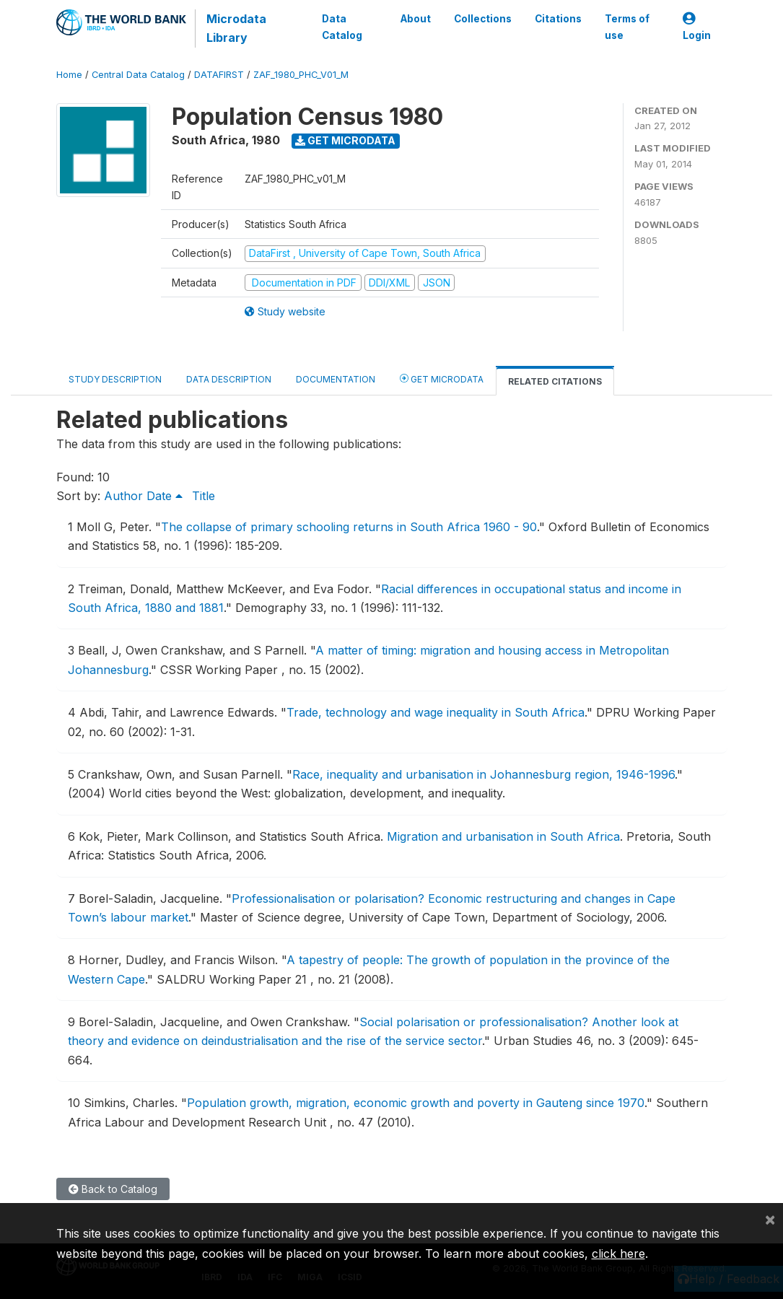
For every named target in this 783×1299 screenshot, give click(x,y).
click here (618, 1253)
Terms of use (627, 26)
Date (164, 496)
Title (203, 496)
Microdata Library (236, 28)
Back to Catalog (113, 1189)
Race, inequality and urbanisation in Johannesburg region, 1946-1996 (483, 774)
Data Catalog (342, 26)
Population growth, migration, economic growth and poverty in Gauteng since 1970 (415, 1102)
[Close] (770, 1219)
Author (123, 496)
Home (69, 74)
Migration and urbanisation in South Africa (503, 836)
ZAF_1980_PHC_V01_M (301, 74)
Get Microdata (345, 140)
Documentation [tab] (335, 379)
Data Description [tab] (228, 379)
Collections (483, 19)
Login (697, 27)
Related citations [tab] (555, 381)
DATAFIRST (219, 74)
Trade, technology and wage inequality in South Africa (435, 712)
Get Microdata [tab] (442, 378)
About (416, 19)
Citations (558, 19)
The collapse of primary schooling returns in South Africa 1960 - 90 (349, 527)
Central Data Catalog (138, 74)
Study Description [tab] (115, 379)
